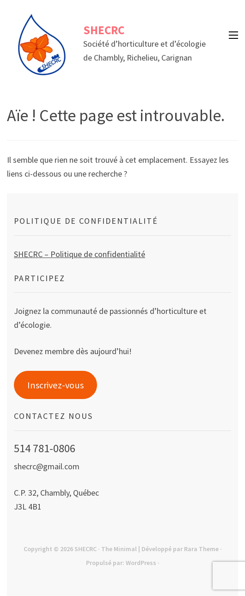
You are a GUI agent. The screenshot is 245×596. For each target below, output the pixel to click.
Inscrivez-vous (55, 385)
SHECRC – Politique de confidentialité (79, 254)
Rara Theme (201, 549)
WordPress (141, 563)
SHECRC (103, 30)
